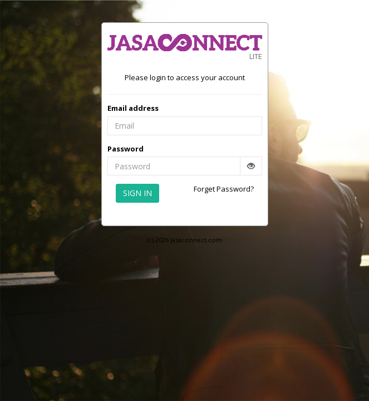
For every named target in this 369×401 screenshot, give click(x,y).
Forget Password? (224, 189)
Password (125, 149)
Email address (133, 108)
